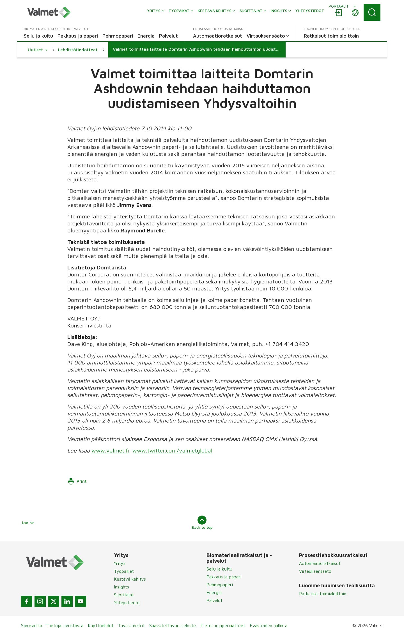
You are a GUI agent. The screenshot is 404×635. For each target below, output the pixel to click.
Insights (121, 586)
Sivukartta (31, 625)
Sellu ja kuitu (219, 568)
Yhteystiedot (127, 602)
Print (77, 481)
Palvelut (214, 600)
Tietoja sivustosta (65, 625)
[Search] (372, 12)
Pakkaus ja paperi (224, 576)
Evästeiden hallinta (268, 625)
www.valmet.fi (110, 450)
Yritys (119, 563)
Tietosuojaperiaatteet (222, 625)
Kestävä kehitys (130, 578)
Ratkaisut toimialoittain (322, 593)
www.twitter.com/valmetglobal (172, 450)
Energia (214, 592)
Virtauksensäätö (315, 571)
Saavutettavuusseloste (172, 625)
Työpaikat (124, 571)
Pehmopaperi (219, 584)
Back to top (202, 523)
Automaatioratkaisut (320, 563)
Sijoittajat (124, 594)
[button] (37, 49)
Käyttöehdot (101, 625)
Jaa (27, 522)
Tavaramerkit (131, 625)
